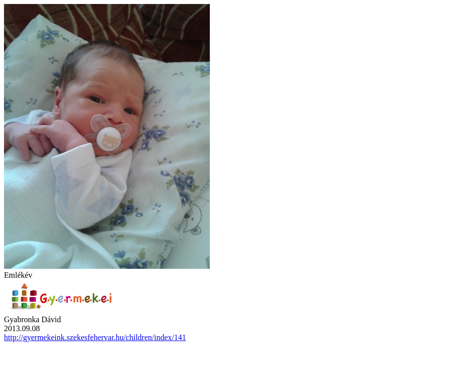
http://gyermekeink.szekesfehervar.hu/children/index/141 (95, 337)
